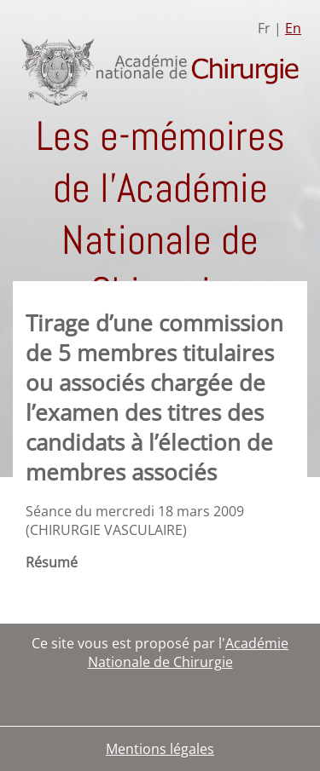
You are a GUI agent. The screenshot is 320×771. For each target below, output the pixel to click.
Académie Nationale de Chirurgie (188, 652)
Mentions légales (160, 748)
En (293, 28)
